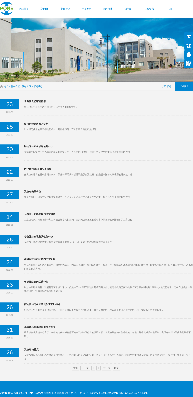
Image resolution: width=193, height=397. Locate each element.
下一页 (106, 358)
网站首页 (24, 8)
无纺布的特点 (31, 339)
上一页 (85, 358)
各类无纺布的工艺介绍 (36, 271)
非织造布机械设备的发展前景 (39, 317)
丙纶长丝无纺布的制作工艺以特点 (42, 294)
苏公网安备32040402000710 (104, 393)
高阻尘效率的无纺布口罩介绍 (39, 249)
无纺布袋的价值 (32, 181)
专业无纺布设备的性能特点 (38, 226)
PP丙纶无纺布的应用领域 (37, 159)
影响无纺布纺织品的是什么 (38, 136)
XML (145, 393)
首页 (75, 358)
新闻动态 (65, 8)
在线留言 (149, 8)
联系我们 (128, 8)
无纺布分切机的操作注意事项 (39, 204)
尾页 (116, 358)
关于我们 (45, 8)
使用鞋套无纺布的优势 (36, 114)
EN (170, 8)
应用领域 (107, 8)
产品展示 (86, 8)
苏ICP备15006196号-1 (130, 393)
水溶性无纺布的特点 (35, 91)
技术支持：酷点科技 (79, 393)
